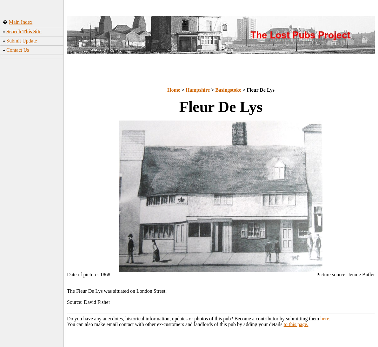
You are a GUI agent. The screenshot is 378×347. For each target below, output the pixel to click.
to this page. (296, 324)
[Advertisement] (32, 160)
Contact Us (17, 50)
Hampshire (198, 90)
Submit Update (21, 40)
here (325, 318)
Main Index (20, 22)
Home (173, 90)
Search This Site (24, 31)
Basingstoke (228, 90)
